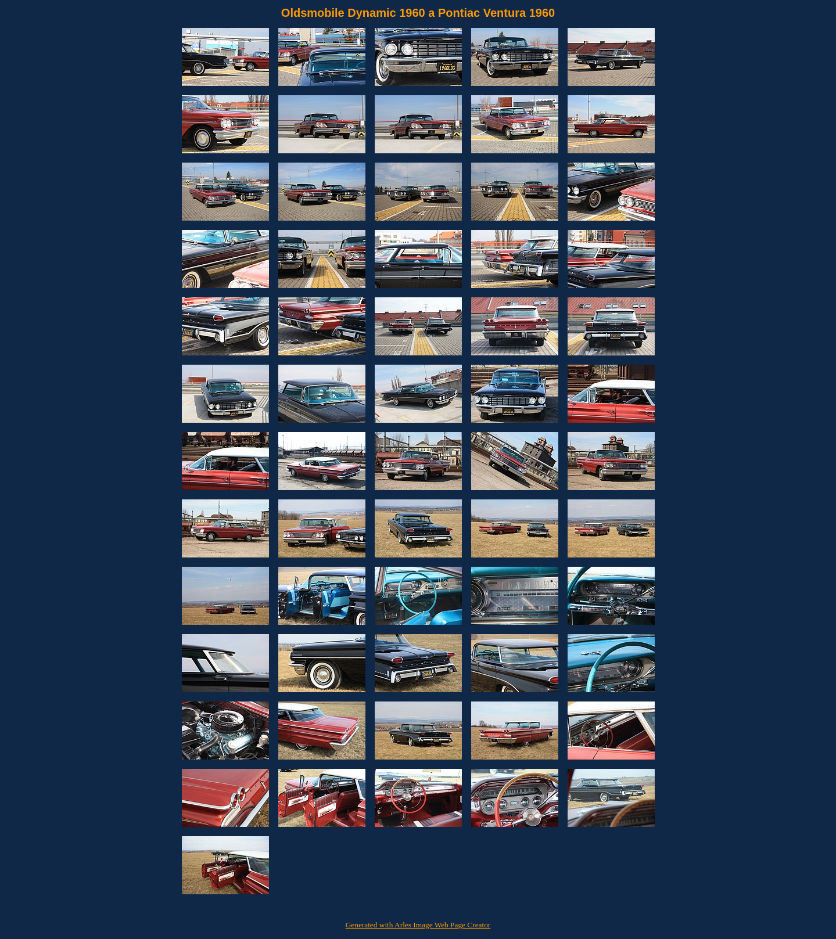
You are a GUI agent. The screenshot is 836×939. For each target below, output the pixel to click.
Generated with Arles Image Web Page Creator (418, 924)
